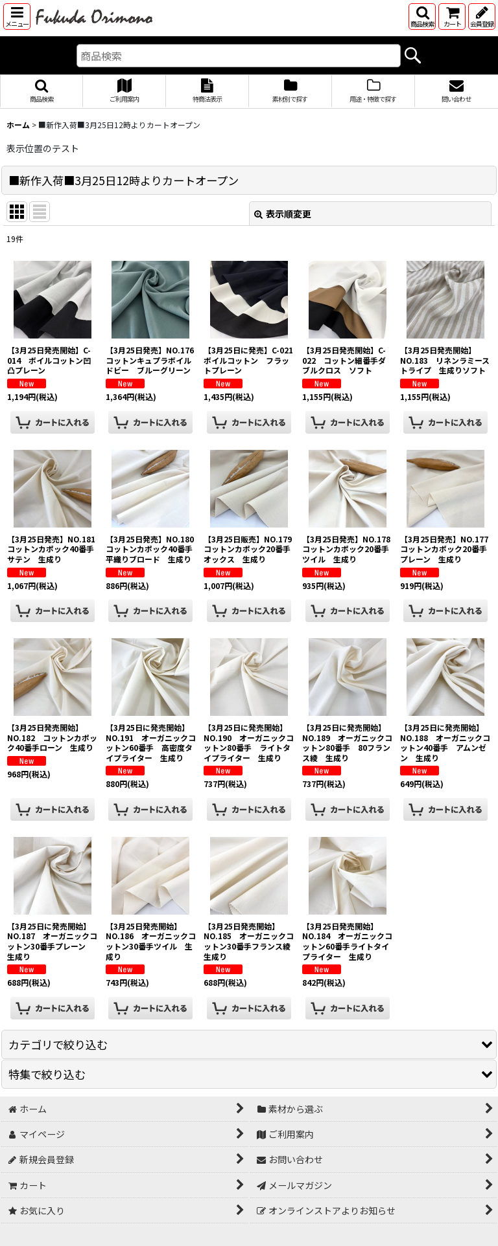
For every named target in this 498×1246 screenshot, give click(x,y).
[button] (16, 16)
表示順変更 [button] (282, 213)
